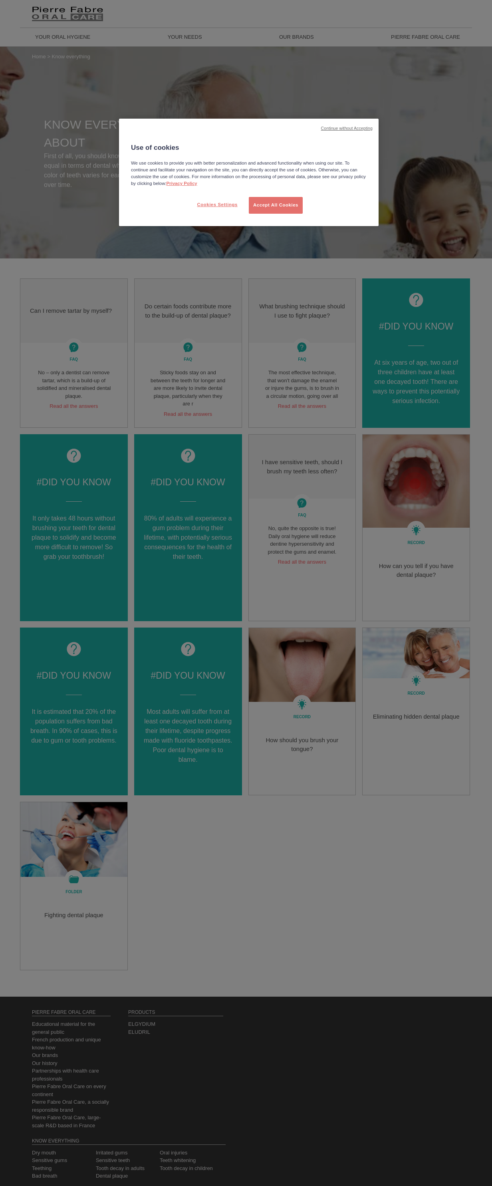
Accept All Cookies (275, 205)
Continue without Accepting (347, 128)
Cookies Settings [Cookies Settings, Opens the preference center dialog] (217, 204)
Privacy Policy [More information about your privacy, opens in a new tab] (182, 183)
